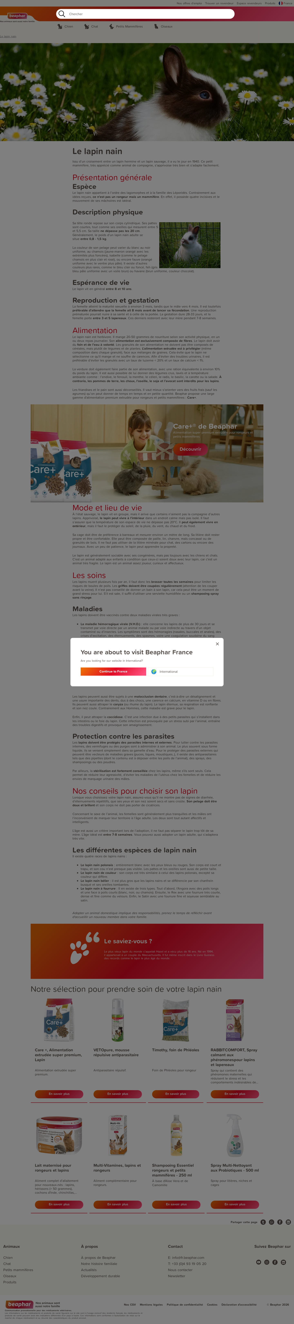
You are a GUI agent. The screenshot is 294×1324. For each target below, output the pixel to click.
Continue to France (113, 671)
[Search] (145, 14)
